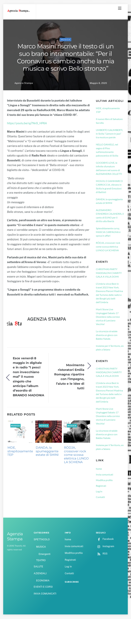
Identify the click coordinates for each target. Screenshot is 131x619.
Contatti (100, 497)
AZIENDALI (40, 573)
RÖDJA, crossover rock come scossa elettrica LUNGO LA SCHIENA (76, 455)
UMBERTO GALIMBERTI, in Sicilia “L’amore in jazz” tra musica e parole (109, 134)
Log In (99, 491)
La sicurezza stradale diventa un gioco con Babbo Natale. (106, 335)
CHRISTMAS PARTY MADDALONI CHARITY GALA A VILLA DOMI (109, 273)
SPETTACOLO (42, 540)
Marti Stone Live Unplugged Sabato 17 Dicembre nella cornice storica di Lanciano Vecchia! (108, 317)
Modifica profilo (104, 480)
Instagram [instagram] (105, 546)
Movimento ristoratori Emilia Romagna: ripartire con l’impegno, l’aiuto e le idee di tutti (69, 377)
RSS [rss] (101, 554)
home (99, 469)
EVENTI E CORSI (43, 587)
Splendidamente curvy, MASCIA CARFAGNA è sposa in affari (108, 232)
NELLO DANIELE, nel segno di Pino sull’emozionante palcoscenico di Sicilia (107, 150)
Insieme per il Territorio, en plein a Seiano (110, 348)
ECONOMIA (43, 581)
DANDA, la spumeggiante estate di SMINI (47, 451)
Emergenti (44, 554)
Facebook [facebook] (105, 539)
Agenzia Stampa (24, 83)
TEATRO (41, 560)
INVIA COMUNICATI (45, 594)
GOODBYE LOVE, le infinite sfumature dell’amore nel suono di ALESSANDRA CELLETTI (109, 169)
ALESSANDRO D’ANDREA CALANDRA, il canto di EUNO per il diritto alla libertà (110, 216)
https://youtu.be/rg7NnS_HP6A (27, 123)
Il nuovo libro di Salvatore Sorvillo (109, 121)
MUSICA (65, 40)
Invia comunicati (104, 474)
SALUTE (38, 567)
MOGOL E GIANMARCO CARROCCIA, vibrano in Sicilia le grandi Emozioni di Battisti (109, 187)
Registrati (101, 486)
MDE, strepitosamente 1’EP (20, 451)
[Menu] (120, 8)
